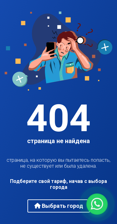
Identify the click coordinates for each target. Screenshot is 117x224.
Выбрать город (58, 206)
